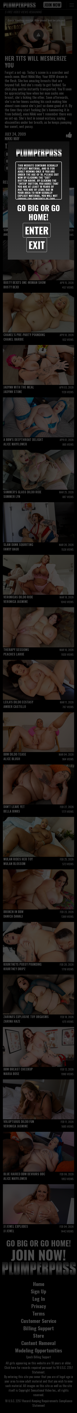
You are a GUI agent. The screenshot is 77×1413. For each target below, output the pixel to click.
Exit (37, 245)
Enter (36, 230)
